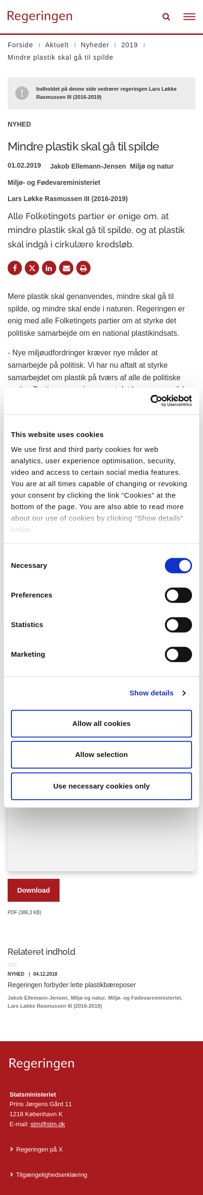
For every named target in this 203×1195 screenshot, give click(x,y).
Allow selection (101, 754)
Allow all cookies (101, 723)
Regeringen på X (39, 1149)
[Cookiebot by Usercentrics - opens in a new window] (150, 401)
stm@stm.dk (47, 1124)
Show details (152, 693)
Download (33, 890)
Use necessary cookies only (101, 786)
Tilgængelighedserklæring (51, 1174)
